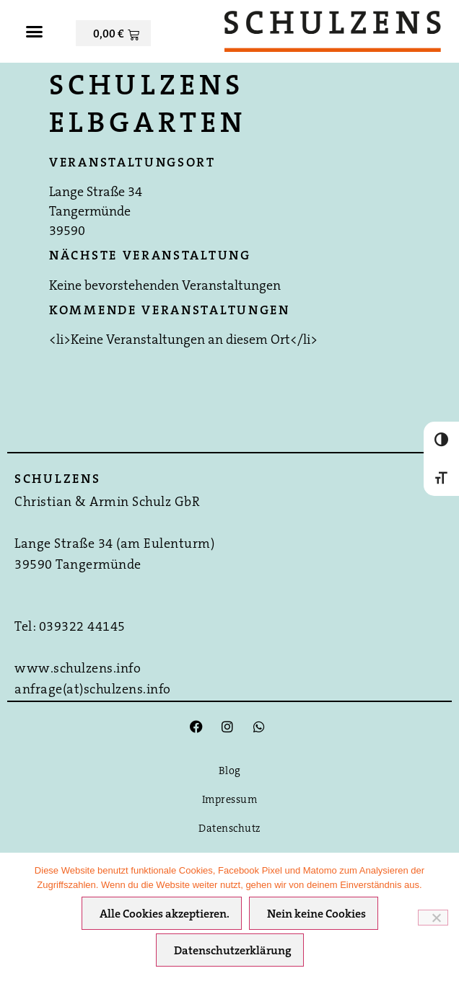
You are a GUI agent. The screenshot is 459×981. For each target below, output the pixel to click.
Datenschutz (229, 829)
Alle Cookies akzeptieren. (165, 914)
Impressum (230, 800)
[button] (34, 31)
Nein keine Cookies (316, 914)
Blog (230, 771)
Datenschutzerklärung (233, 951)
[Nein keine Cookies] (433, 917)
